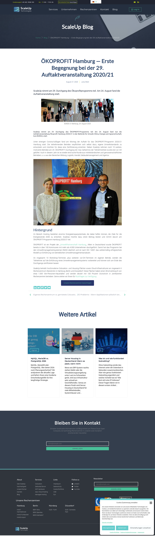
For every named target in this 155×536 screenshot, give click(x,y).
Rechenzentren (89, 9)
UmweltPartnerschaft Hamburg (73, 245)
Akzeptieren (108, 528)
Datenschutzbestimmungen (128, 532)
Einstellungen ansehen (140, 528)
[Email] (49, 288)
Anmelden (77, 449)
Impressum (141, 532)
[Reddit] (38, 288)
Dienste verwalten (107, 522)
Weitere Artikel (77, 315)
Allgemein (34, 351)
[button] (151, 503)
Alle (66, 351)
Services (54, 9)
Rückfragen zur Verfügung (85, 277)
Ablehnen (122, 528)
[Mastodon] (42, 288)
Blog (115, 9)
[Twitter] (45, 288)
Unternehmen (69, 9)
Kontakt (105, 9)
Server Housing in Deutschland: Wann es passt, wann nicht (75, 361)
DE (94, 2)
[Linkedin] (35, 288)
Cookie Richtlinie (114, 532)
